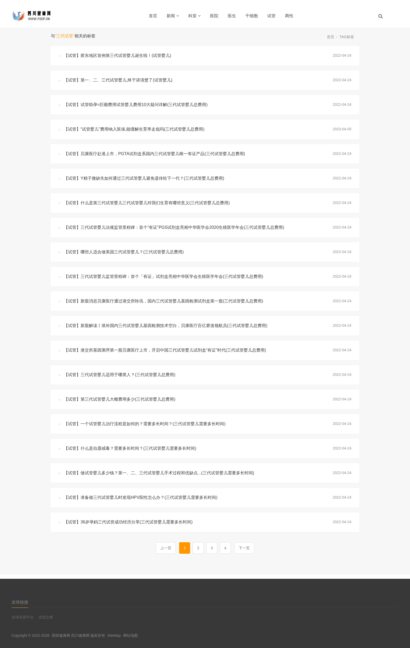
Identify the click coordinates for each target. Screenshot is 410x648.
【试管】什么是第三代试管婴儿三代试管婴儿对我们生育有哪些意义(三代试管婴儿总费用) (147, 203)
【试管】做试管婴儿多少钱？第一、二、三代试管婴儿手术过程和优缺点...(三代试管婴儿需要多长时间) (159, 473)
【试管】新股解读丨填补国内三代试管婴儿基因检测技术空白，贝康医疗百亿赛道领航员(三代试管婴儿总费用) (165, 325)
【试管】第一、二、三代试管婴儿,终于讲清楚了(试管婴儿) (118, 80)
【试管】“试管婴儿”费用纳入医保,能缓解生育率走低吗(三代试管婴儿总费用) (134, 129)
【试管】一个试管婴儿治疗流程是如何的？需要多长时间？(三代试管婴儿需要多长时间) (145, 424)
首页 (153, 16)
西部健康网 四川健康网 (70, 635)
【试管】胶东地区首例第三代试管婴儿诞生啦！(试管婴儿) (117, 55)
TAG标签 (346, 37)
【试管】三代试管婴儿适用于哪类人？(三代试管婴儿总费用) (119, 374)
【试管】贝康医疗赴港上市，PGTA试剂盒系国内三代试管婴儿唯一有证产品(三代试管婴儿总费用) (154, 153)
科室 (194, 16)
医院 (214, 16)
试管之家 (45, 617)
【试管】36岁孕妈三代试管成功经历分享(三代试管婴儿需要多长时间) (128, 522)
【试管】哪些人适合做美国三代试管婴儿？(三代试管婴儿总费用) (124, 252)
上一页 (165, 548)
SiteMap (114, 635)
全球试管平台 (22, 617)
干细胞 (251, 16)
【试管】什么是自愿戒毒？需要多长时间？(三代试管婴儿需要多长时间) (130, 448)
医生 (232, 16)
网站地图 (130, 635)
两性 (289, 16)
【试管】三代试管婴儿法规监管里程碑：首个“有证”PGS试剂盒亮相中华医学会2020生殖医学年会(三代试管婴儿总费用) (174, 227)
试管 (271, 16)
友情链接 (20, 602)
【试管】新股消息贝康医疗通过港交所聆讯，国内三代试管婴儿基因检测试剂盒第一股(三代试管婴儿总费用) (163, 301)
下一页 (244, 548)
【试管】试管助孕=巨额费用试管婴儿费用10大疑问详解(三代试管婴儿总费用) (136, 104)
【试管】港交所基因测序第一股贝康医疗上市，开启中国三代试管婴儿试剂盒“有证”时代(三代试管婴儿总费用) (165, 350)
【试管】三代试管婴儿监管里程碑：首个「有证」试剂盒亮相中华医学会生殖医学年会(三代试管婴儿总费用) (163, 276)
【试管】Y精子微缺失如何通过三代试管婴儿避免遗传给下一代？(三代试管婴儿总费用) (144, 178)
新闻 (173, 16)
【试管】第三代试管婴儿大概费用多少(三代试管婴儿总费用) (119, 399)
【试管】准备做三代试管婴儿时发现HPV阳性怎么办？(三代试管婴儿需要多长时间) (141, 497)
